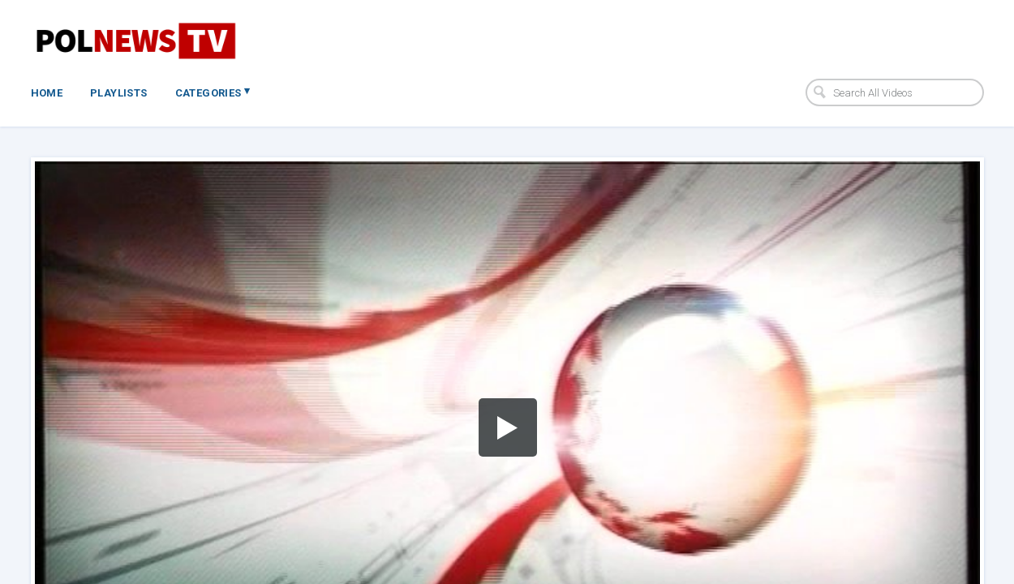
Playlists (119, 93)
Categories (213, 91)
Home (47, 93)
